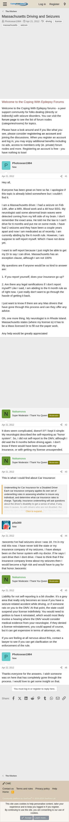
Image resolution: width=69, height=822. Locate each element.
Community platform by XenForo (29, 798)
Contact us (8, 788)
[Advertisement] (34, 64)
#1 (66, 176)
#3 (66, 472)
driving (49, 21)
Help (54, 788)
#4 (66, 536)
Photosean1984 (13, 21)
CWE (7, 783)
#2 (66, 425)
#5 (66, 590)
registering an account (41, 133)
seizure (24, 25)
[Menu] (5, 4)
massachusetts (10, 25)
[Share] (61, 176)
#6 (66, 667)
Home (6, 792)
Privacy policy (42, 788)
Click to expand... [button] (35, 511)
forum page (9, 119)
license (58, 21)
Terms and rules (24, 788)
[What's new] (64, 4)
